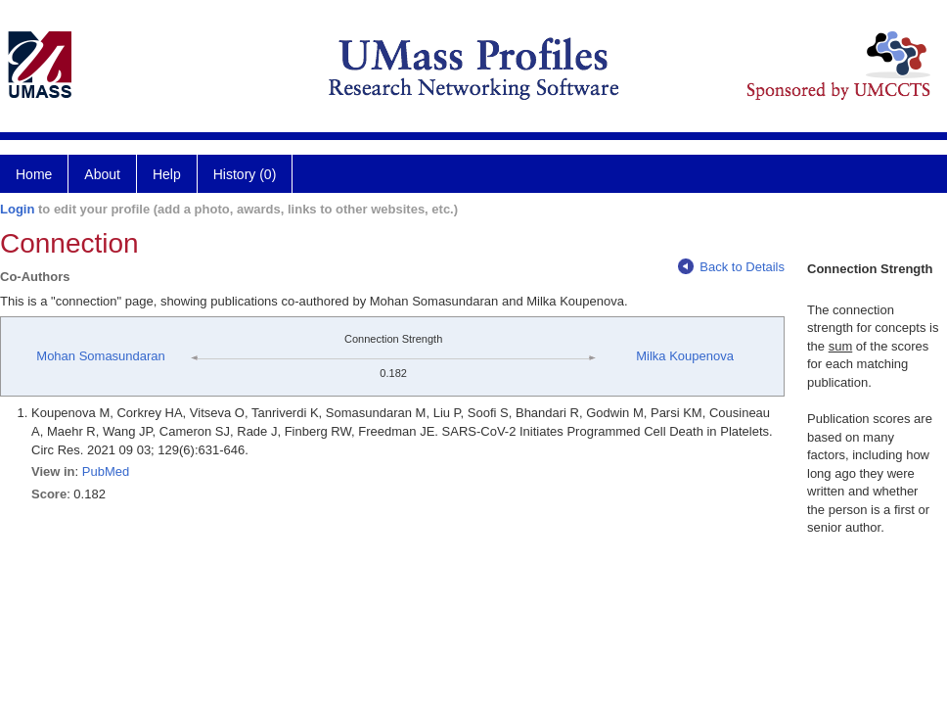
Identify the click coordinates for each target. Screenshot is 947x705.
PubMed (105, 471)
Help (167, 174)
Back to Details (731, 266)
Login (17, 209)
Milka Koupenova (685, 356)
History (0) (245, 174)
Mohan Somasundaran (100, 356)
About (102, 174)
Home (34, 174)
